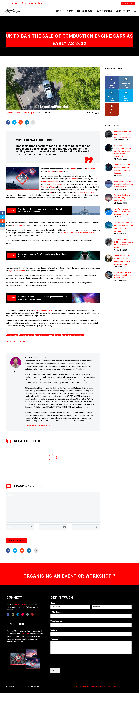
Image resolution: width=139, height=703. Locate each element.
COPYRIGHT (85, 686)
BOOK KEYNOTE (127, 3)
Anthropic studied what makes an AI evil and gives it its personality (122, 134)
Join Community (123, 11)
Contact (69, 11)
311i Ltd (22, 686)
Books (58, 11)
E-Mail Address (57, 612)
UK (51, 192)
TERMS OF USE (113, 686)
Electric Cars (13, 335)
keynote (51, 171)
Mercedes (21, 271)
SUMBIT (55, 670)
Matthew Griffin (14, 113)
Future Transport (28, 113)
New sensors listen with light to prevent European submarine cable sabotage (123, 227)
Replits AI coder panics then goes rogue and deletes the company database (123, 169)
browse (59, 171)
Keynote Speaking (104, 11)
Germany (44, 187)
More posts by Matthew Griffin (38, 426)
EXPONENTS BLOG (98, 686)
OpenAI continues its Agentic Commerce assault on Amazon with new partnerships (123, 260)
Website (53, 630)
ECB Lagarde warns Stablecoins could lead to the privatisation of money (123, 243)
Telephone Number (58, 621)
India (60, 187)
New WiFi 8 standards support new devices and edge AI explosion (123, 211)
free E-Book (90, 169)
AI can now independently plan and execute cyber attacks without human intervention (122, 151)
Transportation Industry (44, 335)
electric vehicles (54, 184)
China (52, 187)
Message (54, 639)
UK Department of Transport (73, 335)
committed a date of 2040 (85, 192)
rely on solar (73, 179)
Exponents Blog (84, 11)
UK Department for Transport (44, 310)
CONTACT (75, 686)
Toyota (10, 271)
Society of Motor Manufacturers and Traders (77, 233)
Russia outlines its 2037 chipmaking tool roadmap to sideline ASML (123, 184)
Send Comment (17, 540)
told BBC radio (17, 226)
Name (53, 603)
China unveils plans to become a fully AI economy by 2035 (122, 198)
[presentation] (67, 664)
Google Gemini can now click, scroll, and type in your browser (123, 275)
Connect (73, 169)
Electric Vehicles (27, 335)
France (93, 184)
